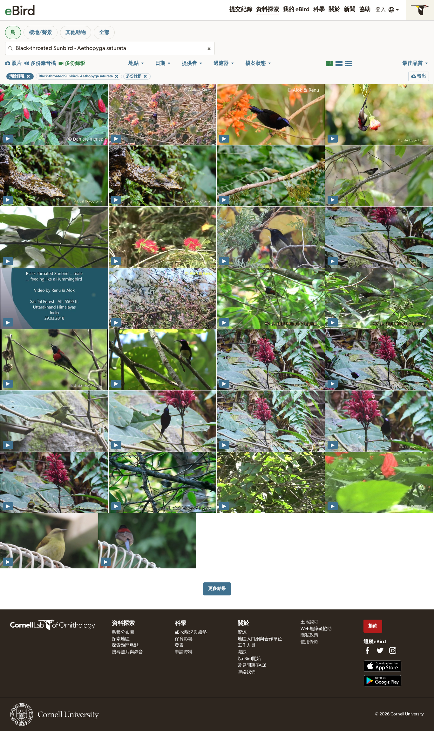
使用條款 (309, 642)
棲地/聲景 (40, 32)
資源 (242, 632)
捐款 (372, 625)
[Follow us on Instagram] (393, 650)
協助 (364, 9)
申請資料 (184, 652)
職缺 (242, 652)
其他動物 (75, 32)
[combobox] (110, 48)
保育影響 (184, 639)
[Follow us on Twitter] (380, 650)
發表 (179, 645)
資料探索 (267, 9)
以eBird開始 (249, 659)
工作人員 (246, 645)
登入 (381, 9)
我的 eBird (296, 9)
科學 (319, 9)
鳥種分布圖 (123, 632)
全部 (104, 32)
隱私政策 (309, 635)
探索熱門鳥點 (125, 645)
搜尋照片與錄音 (127, 652)
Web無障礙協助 (316, 629)
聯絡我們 (246, 672)
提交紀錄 (240, 9)
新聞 (349, 9)
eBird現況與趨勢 (191, 632)
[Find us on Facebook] (367, 650)
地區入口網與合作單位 (260, 639)
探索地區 (121, 639)
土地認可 (309, 622)
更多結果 (217, 588)
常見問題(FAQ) (252, 665)
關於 (334, 9)
